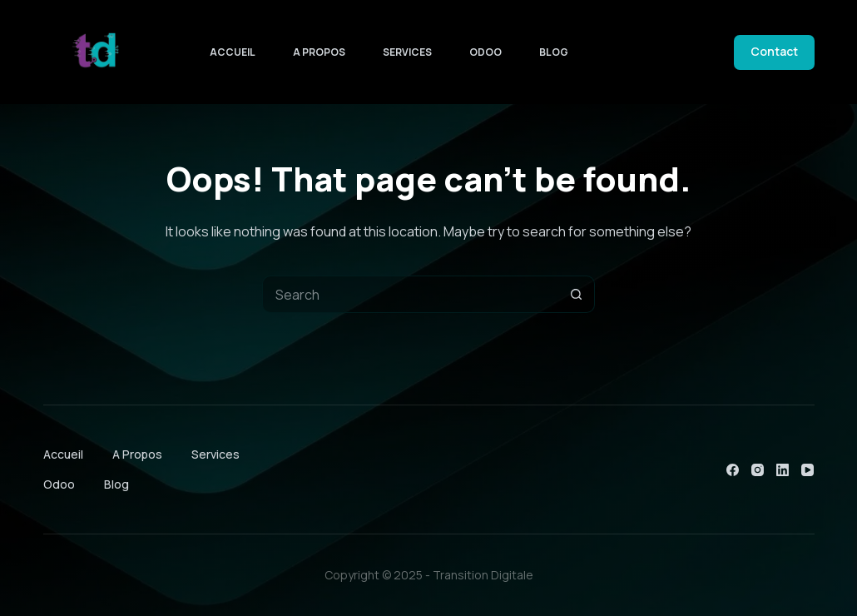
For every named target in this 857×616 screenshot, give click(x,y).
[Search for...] (409, 294)
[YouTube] (807, 470)
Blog (553, 52)
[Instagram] (757, 470)
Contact (774, 51)
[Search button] (576, 294)
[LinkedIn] (782, 470)
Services (407, 52)
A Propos (319, 52)
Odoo (485, 52)
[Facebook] (732, 470)
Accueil (232, 52)
